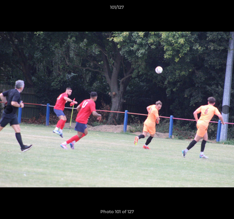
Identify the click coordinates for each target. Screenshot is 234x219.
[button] (226, 9)
